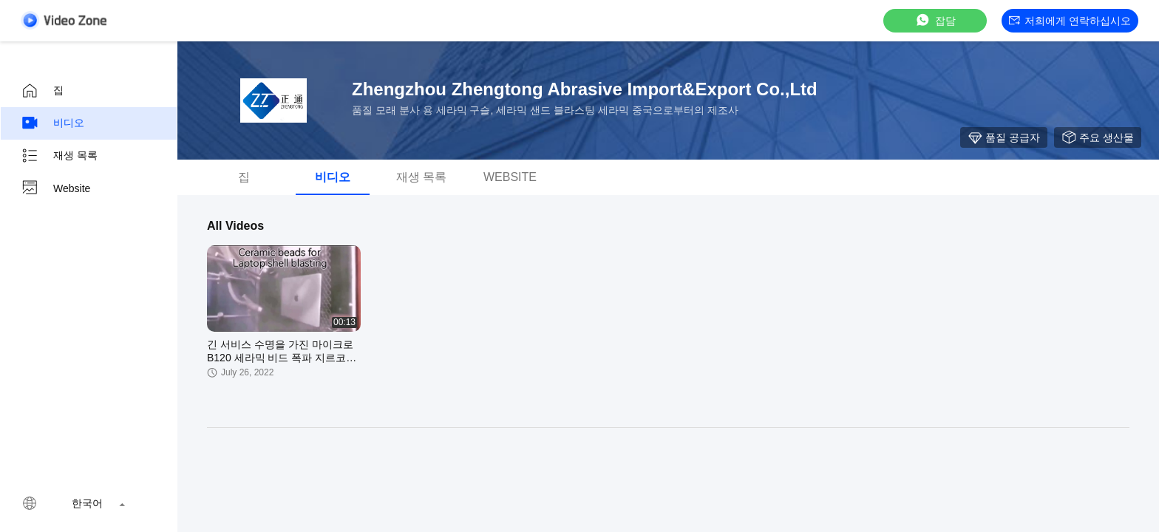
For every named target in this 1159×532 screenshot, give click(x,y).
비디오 (52, 123)
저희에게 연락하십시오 (1070, 21)
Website (55, 188)
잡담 (935, 20)
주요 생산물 (1097, 137)
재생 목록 (59, 156)
